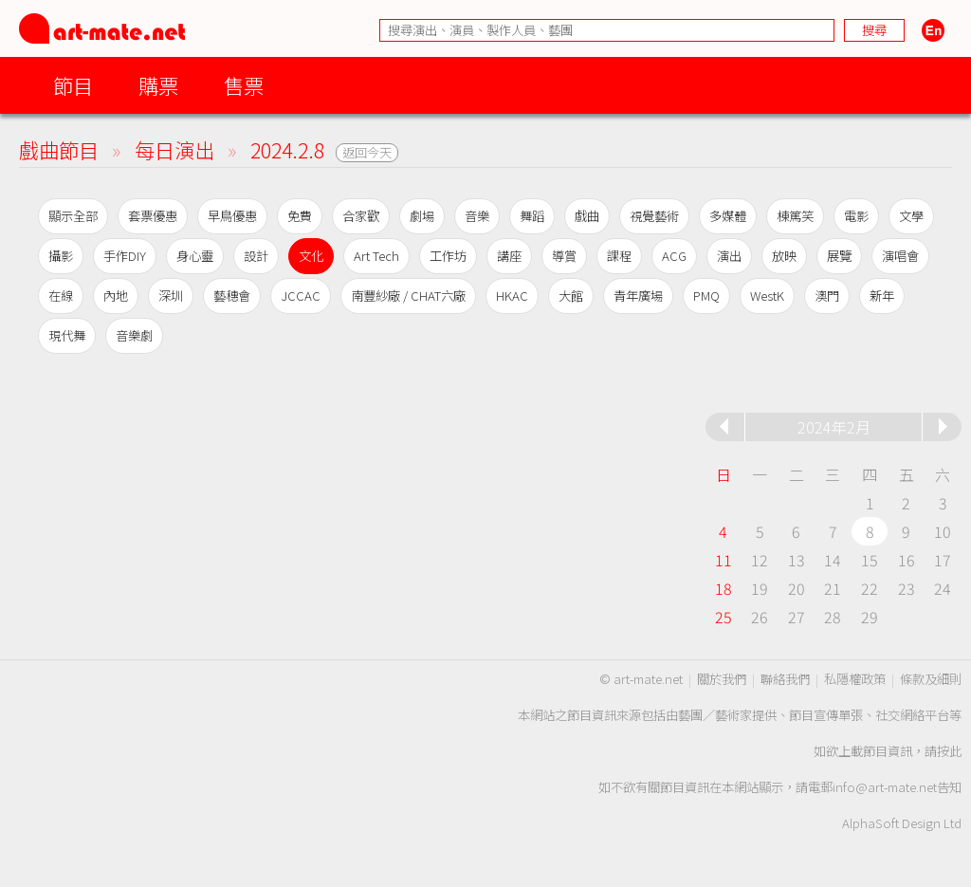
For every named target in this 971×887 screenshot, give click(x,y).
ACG (674, 256)
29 (869, 616)
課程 (619, 256)
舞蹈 (532, 216)
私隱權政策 (855, 679)
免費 (299, 216)
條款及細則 (931, 679)
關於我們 (721, 679)
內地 (115, 295)
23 (906, 588)
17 (942, 559)
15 (869, 559)
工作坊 (448, 256)
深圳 (170, 295)
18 (723, 588)
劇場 (422, 216)
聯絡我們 (785, 679)
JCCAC (301, 295)
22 (869, 588)
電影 (856, 216)
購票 (158, 85)
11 (723, 559)
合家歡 (360, 216)
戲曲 (587, 216)
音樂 (477, 216)
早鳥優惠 (232, 216)
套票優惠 (152, 216)
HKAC (512, 295)
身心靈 (194, 256)
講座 (509, 256)
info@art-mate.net (885, 787)
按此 (949, 751)
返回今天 (367, 152)
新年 (882, 295)
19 (759, 588)
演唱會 (900, 256)
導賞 (564, 256)
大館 (571, 295)
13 (796, 559)
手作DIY (124, 256)
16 (906, 559)
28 (832, 616)
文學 (911, 216)
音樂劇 (134, 335)
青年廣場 (638, 295)
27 (796, 616)
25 (723, 616)
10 (942, 531)
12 (759, 559)
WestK (767, 295)
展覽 (839, 256)
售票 (244, 85)
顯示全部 (73, 216)
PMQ (706, 295)
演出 (729, 256)
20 (796, 588)
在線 (60, 295)
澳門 (827, 295)
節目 (73, 85)
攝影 (60, 256)
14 (832, 559)
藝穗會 (231, 295)
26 (759, 616)
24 (942, 588)
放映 (784, 256)
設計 (256, 256)
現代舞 (66, 335)
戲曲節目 (59, 149)
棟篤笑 (795, 216)
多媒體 (727, 216)
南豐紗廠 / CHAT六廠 (408, 295)
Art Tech (376, 256)
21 (832, 588)
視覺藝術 (654, 216)
